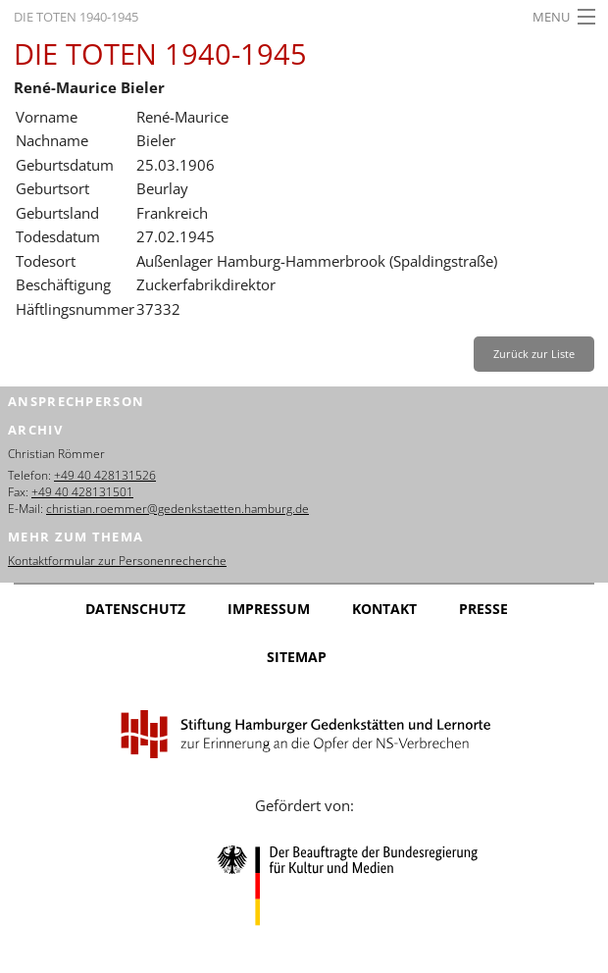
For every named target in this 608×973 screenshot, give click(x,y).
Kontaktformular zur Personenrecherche (117, 560)
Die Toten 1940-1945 (76, 17)
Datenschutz (135, 608)
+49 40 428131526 (105, 475)
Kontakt (384, 608)
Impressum (269, 608)
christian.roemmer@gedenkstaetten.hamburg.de (177, 508)
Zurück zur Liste (534, 353)
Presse (483, 608)
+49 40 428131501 (82, 492)
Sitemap (297, 656)
